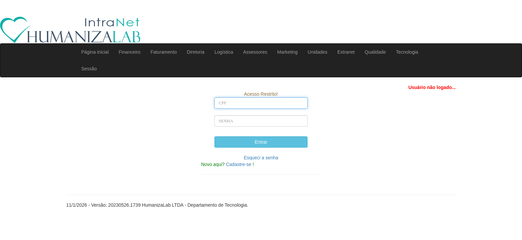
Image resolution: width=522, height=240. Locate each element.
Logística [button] (223, 52)
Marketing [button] (287, 52)
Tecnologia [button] (407, 52)
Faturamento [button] (163, 52)
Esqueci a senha (261, 157)
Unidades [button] (317, 52)
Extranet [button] (346, 52)
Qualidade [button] (375, 52)
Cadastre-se (238, 164)
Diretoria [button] (195, 52)
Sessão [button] (89, 68)
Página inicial (95, 52)
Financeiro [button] (129, 52)
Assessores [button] (255, 52)
